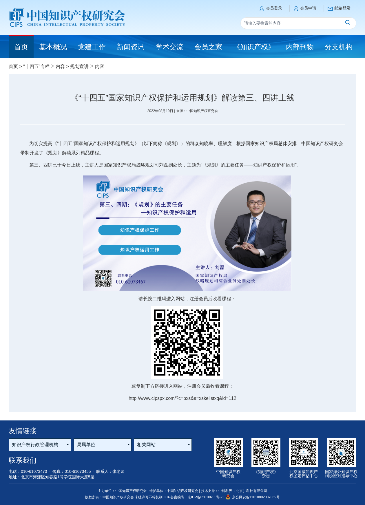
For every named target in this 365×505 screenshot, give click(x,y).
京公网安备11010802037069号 (252, 497)
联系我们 (22, 460)
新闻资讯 (131, 47)
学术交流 (169, 47)
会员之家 (208, 47)
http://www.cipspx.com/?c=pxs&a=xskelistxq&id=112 (182, 398)
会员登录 (274, 8)
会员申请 (308, 8)
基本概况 (53, 47)
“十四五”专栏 (36, 66)
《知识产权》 (254, 47)
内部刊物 (300, 47)
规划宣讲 (79, 66)
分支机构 (339, 47)
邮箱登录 (342, 8)
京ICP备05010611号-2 (205, 497)
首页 (13, 66)
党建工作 (92, 47)
